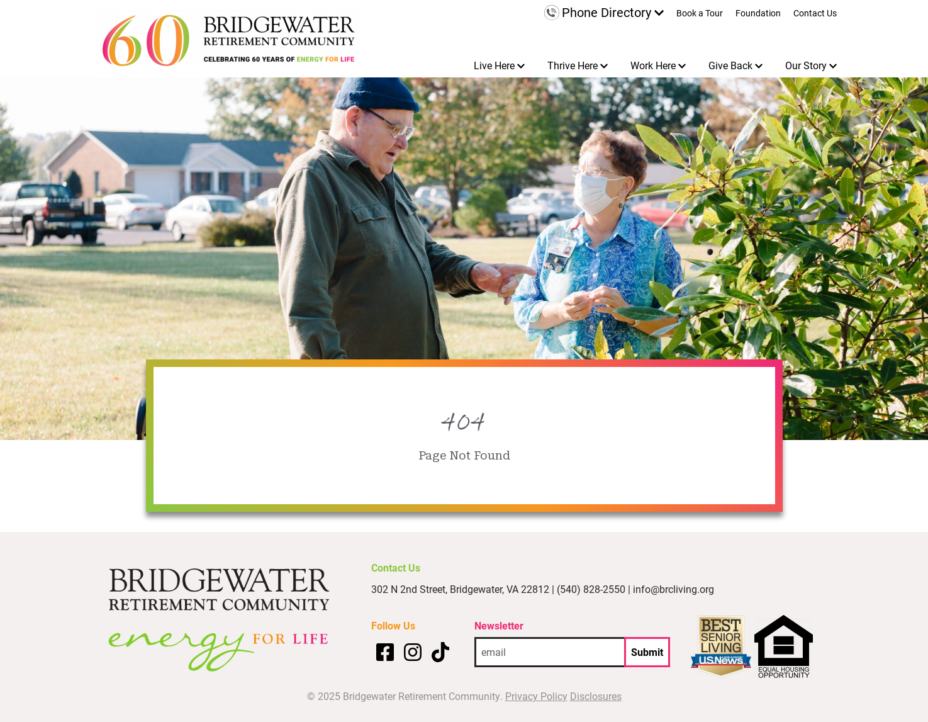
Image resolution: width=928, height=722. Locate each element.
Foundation (758, 14)
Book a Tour (699, 14)
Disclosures (596, 695)
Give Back (730, 65)
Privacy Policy (536, 695)
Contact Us (815, 14)
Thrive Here (572, 65)
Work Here (653, 65)
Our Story (806, 65)
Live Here (494, 65)
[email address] (549, 652)
